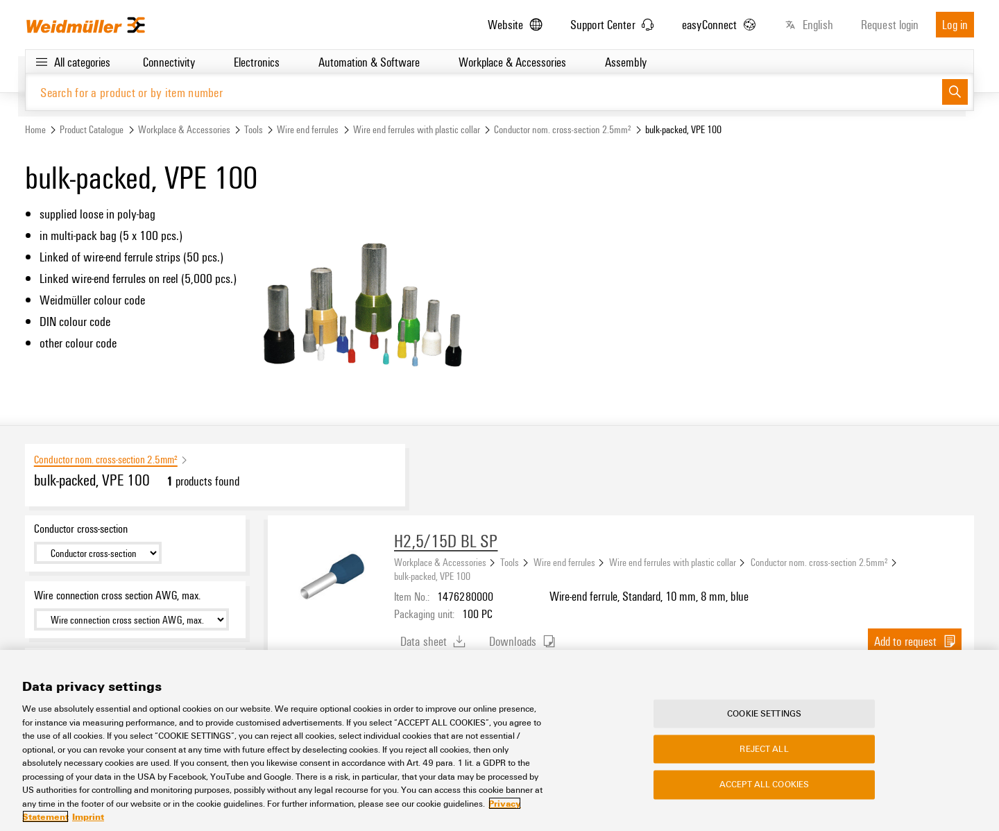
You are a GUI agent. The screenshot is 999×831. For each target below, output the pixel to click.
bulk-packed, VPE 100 (432, 576)
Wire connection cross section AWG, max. (117, 595)
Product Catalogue (91, 129)
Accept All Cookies (764, 784)
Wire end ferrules (308, 129)
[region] (499, 740)
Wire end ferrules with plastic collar (416, 129)
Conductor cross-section (81, 528)
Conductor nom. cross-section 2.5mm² (562, 129)
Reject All (764, 749)
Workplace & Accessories (184, 129)
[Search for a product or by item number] (484, 92)
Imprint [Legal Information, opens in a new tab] (88, 816)
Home (35, 129)
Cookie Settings (764, 713)
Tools (253, 129)
